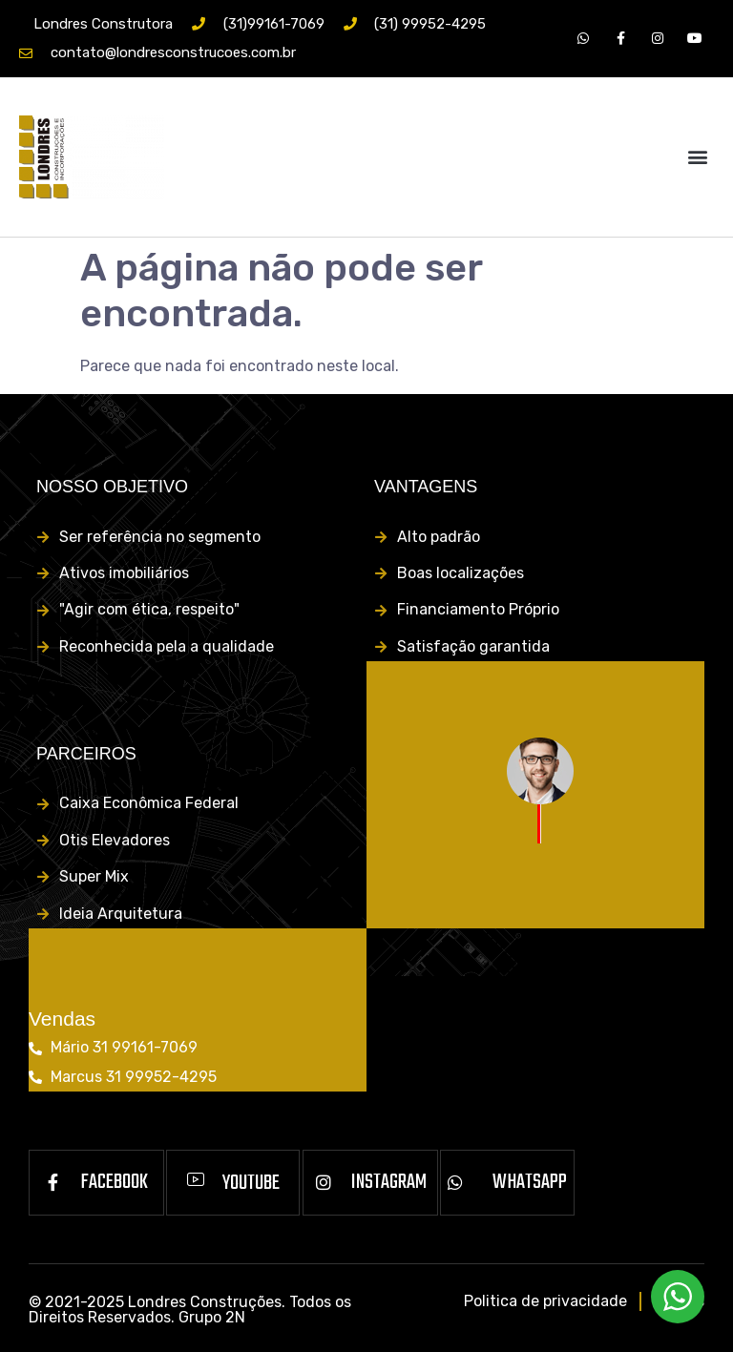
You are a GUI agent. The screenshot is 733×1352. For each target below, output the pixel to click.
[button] (698, 157)
